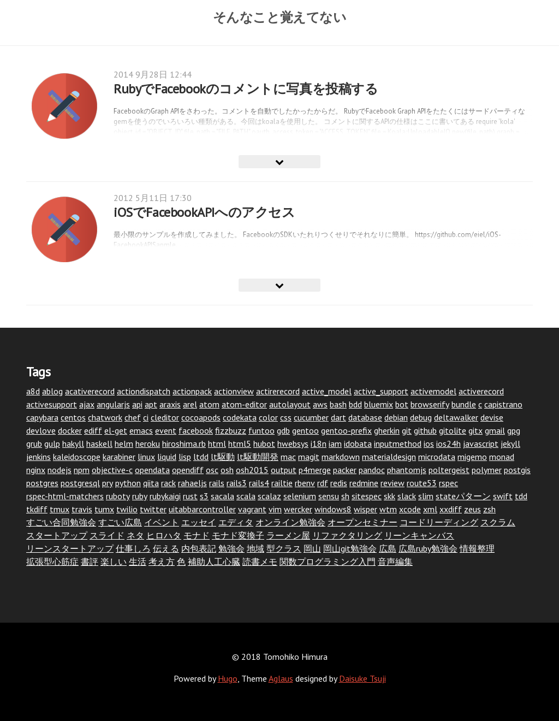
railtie (282, 482)
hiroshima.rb (184, 443)
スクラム (497, 522)
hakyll (73, 443)
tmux (59, 509)
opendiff (188, 469)
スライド (107, 535)
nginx (35, 469)
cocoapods (201, 417)
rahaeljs (192, 482)
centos (73, 417)
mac (288, 456)
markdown (341, 456)
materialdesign (389, 456)
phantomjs (406, 469)
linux (146, 456)
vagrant (252, 509)
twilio (127, 509)
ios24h (448, 443)
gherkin (387, 430)
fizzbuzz (230, 430)
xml (430, 509)
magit (308, 456)
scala (245, 495)
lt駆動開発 (257, 456)
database (365, 417)
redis (338, 482)
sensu (328, 495)
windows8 (333, 509)
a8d (33, 391)
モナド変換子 (238, 535)
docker (70, 430)
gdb (283, 430)
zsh (489, 509)
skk (389, 495)
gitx (475, 430)
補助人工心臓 (214, 561)
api (137, 404)
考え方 (161, 561)
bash (338, 404)
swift (503, 495)
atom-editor (244, 404)
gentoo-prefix (346, 430)
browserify (430, 404)
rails (216, 482)
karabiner (119, 456)
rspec (448, 482)
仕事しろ (133, 548)
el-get (115, 430)
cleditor (165, 417)
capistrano (503, 404)
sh (345, 495)
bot (401, 404)
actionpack (192, 391)
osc (212, 469)
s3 (204, 495)
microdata (436, 456)
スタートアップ (56, 535)
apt (151, 404)
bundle (463, 404)
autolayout (290, 404)
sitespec (367, 495)
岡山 (312, 548)
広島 (387, 548)
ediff (93, 430)
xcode (410, 509)
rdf (322, 482)
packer (344, 469)
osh (227, 469)
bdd (355, 404)
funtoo (261, 430)
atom (209, 404)
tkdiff (36, 509)
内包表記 (198, 548)
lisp (185, 456)
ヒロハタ (163, 535)
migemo (472, 456)
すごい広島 (120, 522)
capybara (42, 417)
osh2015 (252, 469)
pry (107, 482)
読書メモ (259, 561)
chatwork (105, 417)
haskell (99, 443)
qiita (151, 482)
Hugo (227, 678)
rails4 (259, 482)
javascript (480, 443)
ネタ (135, 535)
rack (168, 482)
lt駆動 (223, 456)
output (283, 469)
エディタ (235, 522)
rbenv (305, 482)
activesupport (51, 404)
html (217, 443)
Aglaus (281, 678)
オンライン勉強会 (290, 522)
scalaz (269, 495)
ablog (52, 391)
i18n (318, 443)
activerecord (481, 391)
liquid (166, 456)
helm (124, 443)
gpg (513, 430)
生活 (137, 561)
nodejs (59, 469)
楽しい (113, 561)
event (165, 430)
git (407, 430)
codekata (240, 417)
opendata (152, 469)
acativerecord (90, 391)
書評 (89, 561)
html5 (239, 443)
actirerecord (278, 391)
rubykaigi (165, 495)
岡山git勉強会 (350, 548)
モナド (196, 535)
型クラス (283, 548)
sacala (222, 495)
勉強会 (231, 548)
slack (406, 495)
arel (190, 404)
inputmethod (397, 443)
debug (421, 417)
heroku (147, 443)
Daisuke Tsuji (362, 678)
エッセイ (198, 522)
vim (275, 509)
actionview (234, 391)
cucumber (311, 417)
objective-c (112, 469)
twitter (153, 509)
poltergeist (449, 469)
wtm (388, 509)
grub (34, 443)
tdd (521, 495)
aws (320, 404)
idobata (358, 443)
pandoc (372, 469)
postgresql (80, 482)
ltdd (201, 456)
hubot (264, 443)
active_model (327, 391)
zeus (472, 509)
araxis (170, 404)
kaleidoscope (76, 456)
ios (429, 443)
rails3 (237, 482)
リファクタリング (347, 535)
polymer (487, 469)
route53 (422, 482)
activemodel (433, 391)
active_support (381, 391)
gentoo (305, 430)
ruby (139, 495)
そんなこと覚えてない (280, 17)
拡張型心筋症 (52, 561)
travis (82, 509)
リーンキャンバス (419, 535)
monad (501, 456)
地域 (255, 548)
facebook (196, 430)
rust (190, 495)
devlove (41, 430)
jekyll (510, 443)
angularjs (113, 404)
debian (396, 417)
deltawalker (456, 417)
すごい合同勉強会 (61, 522)
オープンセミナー (362, 522)
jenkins (38, 456)
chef (132, 417)
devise (491, 417)
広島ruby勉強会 (428, 548)
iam (335, 443)
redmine (363, 482)
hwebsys (292, 443)
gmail (495, 430)
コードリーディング (439, 522)
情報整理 (477, 548)
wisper (365, 509)
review (392, 482)
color (268, 417)
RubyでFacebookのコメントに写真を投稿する (246, 88)
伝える (166, 548)
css (286, 417)
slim (425, 495)
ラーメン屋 (288, 535)
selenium (299, 495)
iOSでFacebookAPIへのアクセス (204, 212)
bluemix (378, 404)
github (425, 430)
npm (82, 469)
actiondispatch (143, 391)
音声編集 (395, 561)
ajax (86, 404)
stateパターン (463, 495)
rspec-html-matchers (65, 495)
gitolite (452, 430)
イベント (161, 522)
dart (338, 417)
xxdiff (450, 509)
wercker (298, 509)
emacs (141, 430)
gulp (52, 443)
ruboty (118, 495)
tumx (104, 509)
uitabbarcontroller (202, 509)
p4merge (315, 469)
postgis (517, 469)
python (128, 482)
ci (145, 417)
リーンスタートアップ (70, 548)
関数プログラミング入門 (328, 561)
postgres (42, 482)
